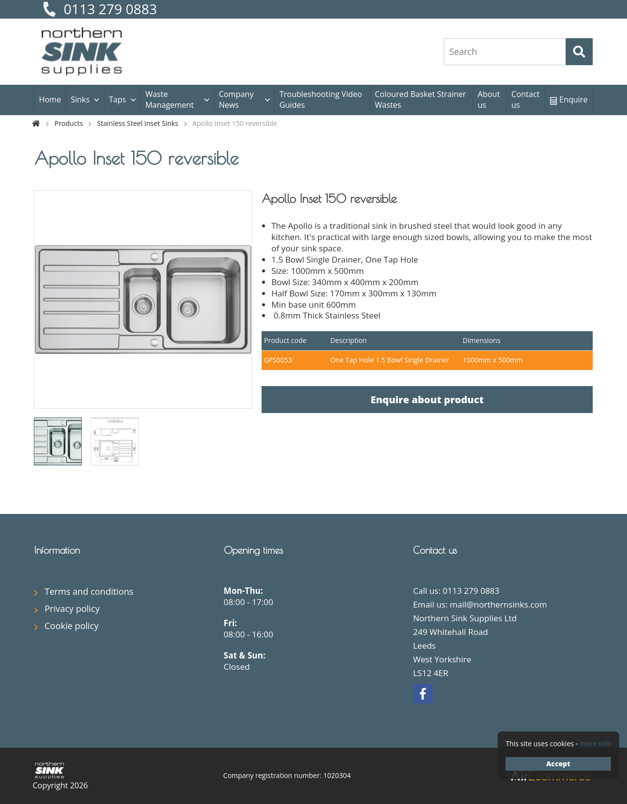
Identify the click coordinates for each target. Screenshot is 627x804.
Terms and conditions (89, 591)
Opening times (253, 550)
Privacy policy (72, 608)
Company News (236, 99)
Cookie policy (71, 626)
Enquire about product (426, 399)
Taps (117, 99)
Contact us (525, 99)
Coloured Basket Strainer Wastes (420, 99)
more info (595, 743)
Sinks (80, 99)
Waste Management (169, 99)
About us (489, 99)
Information (57, 550)
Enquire (569, 99)
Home (50, 99)
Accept (558, 763)
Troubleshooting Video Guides (320, 99)
